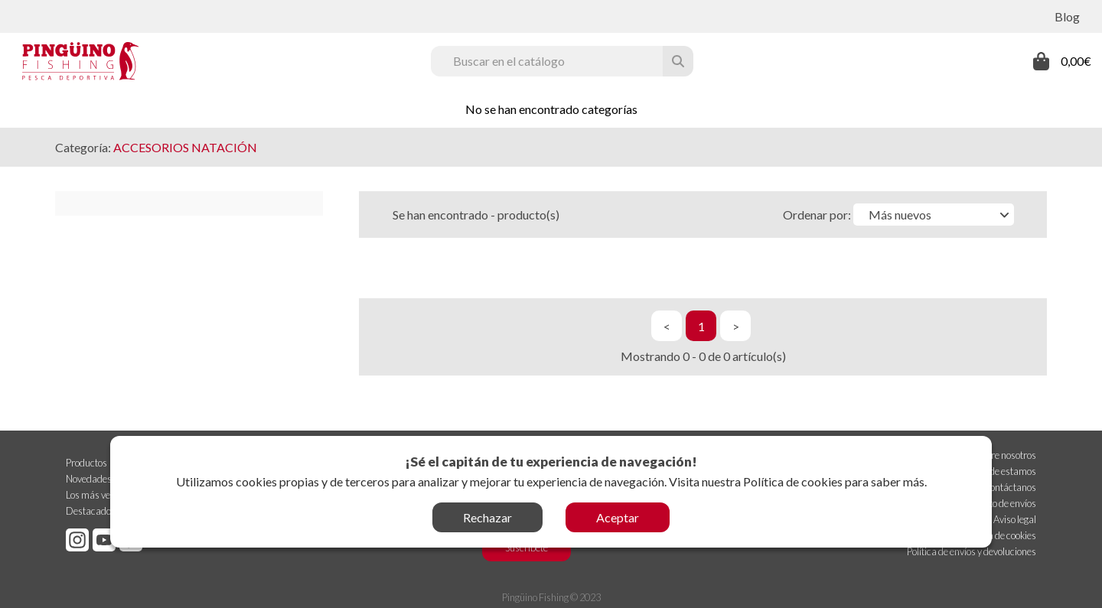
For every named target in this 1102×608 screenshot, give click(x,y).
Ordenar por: (817, 213)
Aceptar (617, 517)
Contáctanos (1009, 486)
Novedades (89, 477)
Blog (1067, 16)
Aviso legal (1014, 518)
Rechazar (487, 517)
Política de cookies (793, 481)
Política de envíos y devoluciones (971, 550)
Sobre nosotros (1006, 453)
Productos (86, 461)
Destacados (91, 509)
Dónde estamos (1004, 469)
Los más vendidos (102, 493)
